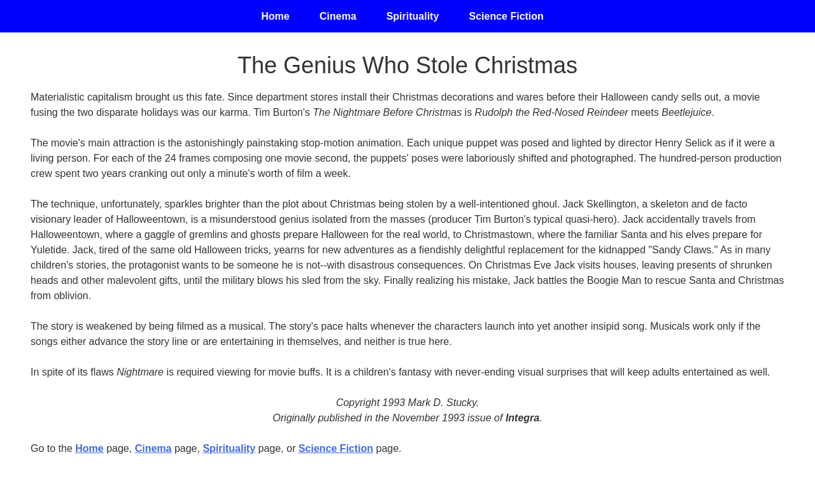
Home (89, 448)
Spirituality (412, 16)
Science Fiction (506, 16)
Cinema (153, 448)
